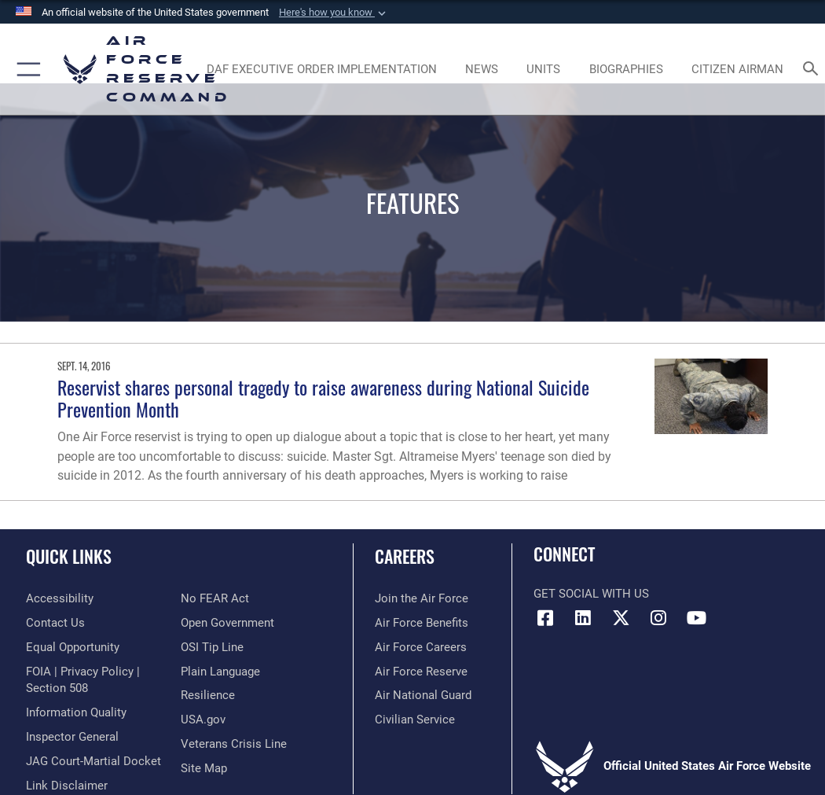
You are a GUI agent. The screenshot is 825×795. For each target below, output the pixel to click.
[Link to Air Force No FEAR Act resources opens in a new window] (215, 598)
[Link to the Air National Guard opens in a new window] (423, 695)
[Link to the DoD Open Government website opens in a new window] (227, 623)
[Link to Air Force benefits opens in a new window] (421, 623)
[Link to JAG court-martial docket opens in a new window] (93, 761)
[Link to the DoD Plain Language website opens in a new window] (220, 672)
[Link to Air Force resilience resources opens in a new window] (208, 695)
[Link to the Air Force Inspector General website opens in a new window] (72, 737)
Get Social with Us (591, 594)
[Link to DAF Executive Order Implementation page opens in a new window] (321, 69)
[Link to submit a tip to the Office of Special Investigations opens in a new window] (212, 647)
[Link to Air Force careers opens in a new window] (421, 647)
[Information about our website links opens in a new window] (67, 786)
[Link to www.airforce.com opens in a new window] (421, 598)
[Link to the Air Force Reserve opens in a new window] (421, 672)
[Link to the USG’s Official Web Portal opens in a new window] (203, 720)
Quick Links (69, 556)
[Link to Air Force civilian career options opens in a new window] (415, 720)
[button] (334, 12)
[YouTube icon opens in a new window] (696, 618)
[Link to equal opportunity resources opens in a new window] (72, 647)
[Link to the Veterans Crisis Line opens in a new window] (234, 744)
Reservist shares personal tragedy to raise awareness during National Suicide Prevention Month (323, 398)
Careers (404, 556)
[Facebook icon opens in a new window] (545, 618)
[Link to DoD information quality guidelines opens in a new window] (76, 713)
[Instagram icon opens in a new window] (658, 618)
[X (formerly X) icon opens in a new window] (620, 618)
